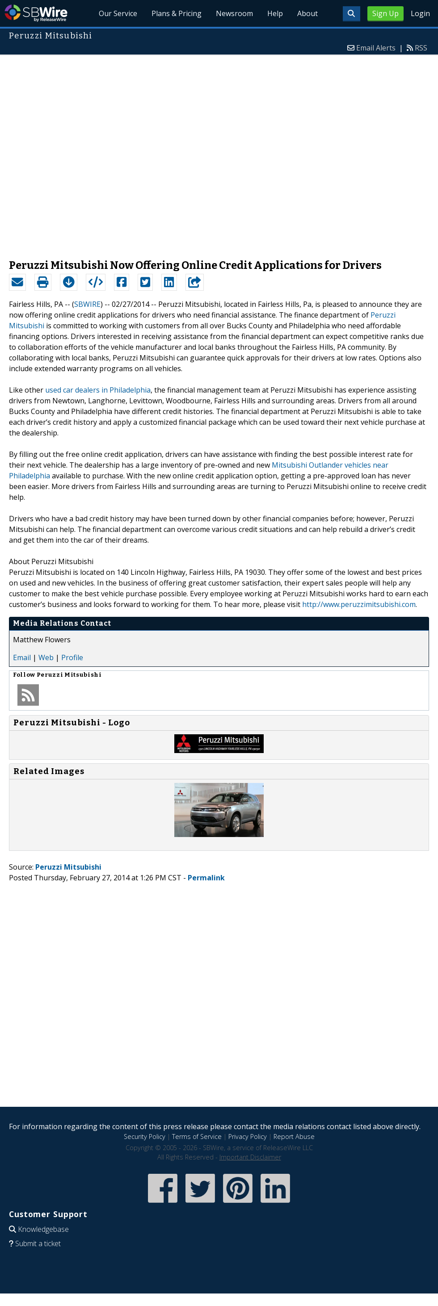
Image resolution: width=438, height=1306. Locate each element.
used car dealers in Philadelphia (98, 390)
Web (46, 657)
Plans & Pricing (177, 13)
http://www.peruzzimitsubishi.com (359, 604)
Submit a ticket (38, 1243)
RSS (421, 48)
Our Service (118, 13)
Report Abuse (294, 1136)
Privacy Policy (247, 1136)
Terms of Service (197, 1136)
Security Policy (144, 1136)
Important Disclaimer (250, 1157)
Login (420, 13)
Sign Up (385, 13)
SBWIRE (87, 304)
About (307, 13)
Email (22, 657)
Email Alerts (376, 48)
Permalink (206, 878)
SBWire (35, 13)
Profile (72, 657)
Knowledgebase (43, 1229)
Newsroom (234, 13)
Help (275, 13)
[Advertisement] (101, 152)
